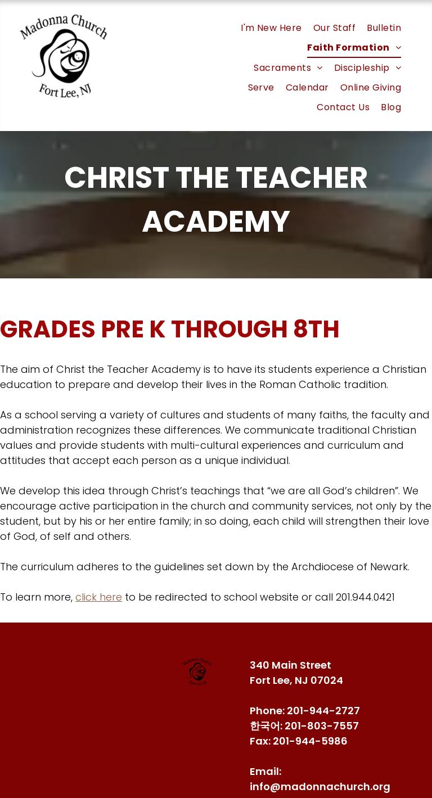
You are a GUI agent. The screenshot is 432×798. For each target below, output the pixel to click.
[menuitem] (271, 28)
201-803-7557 (322, 726)
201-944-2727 (323, 711)
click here (98, 597)
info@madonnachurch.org (320, 786)
